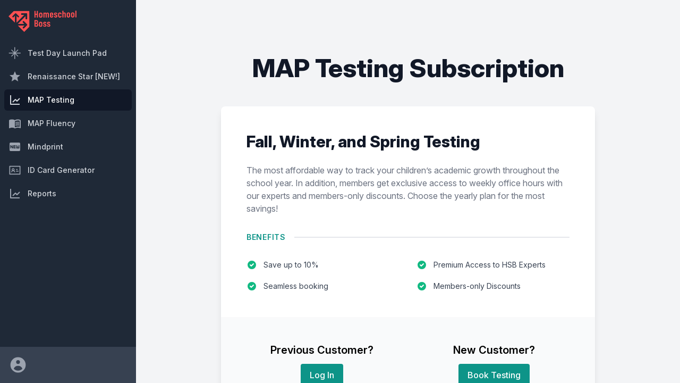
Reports (32, 193)
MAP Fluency (41, 123)
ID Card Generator (51, 170)
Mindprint (35, 146)
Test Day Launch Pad (57, 53)
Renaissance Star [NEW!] (64, 76)
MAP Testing (41, 100)
